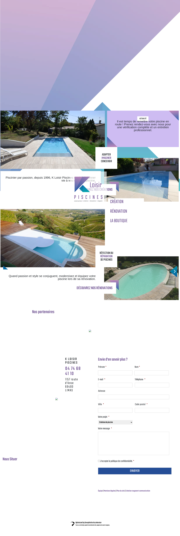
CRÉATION (116, 202)
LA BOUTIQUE (118, 221)
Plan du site (121, 491)
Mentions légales (110, 491)
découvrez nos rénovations (94, 288)
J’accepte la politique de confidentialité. (117, 461)
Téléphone (140, 380)
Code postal (141, 404)
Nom (145, 367)
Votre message (105, 429)
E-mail (101, 380)
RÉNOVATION (118, 211)
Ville (101, 404)
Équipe (100, 491)
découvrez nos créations (96, 190)
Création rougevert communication (138, 491)
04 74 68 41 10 (73, 371)
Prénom (110, 367)
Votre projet (103, 417)
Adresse (101, 391)
